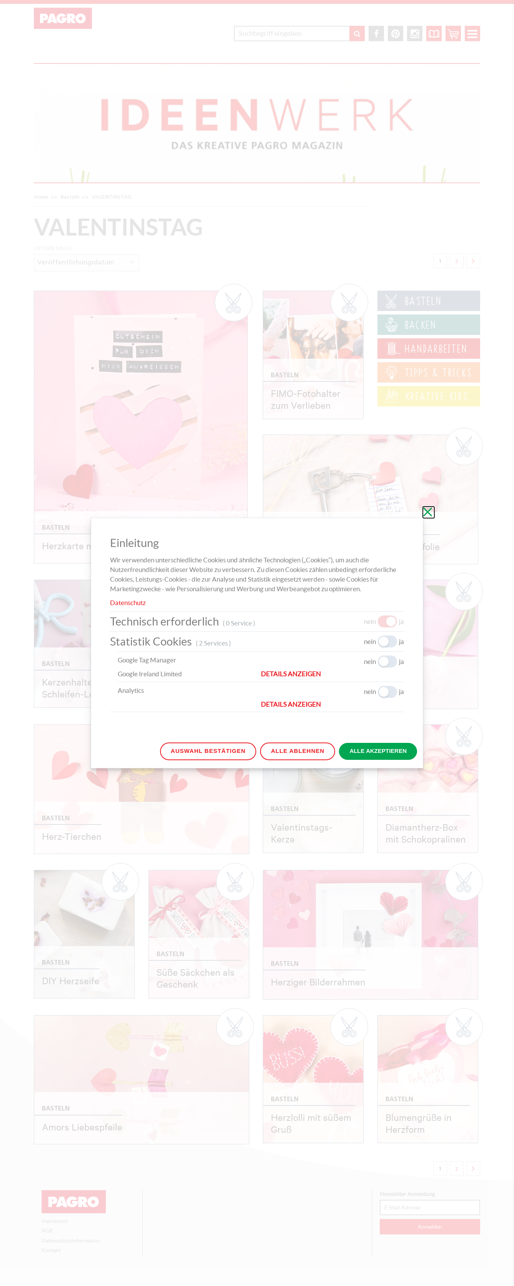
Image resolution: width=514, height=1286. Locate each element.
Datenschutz (128, 602)
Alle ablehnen (297, 751)
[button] (332, 674)
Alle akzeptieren (378, 751)
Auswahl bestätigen (208, 751)
